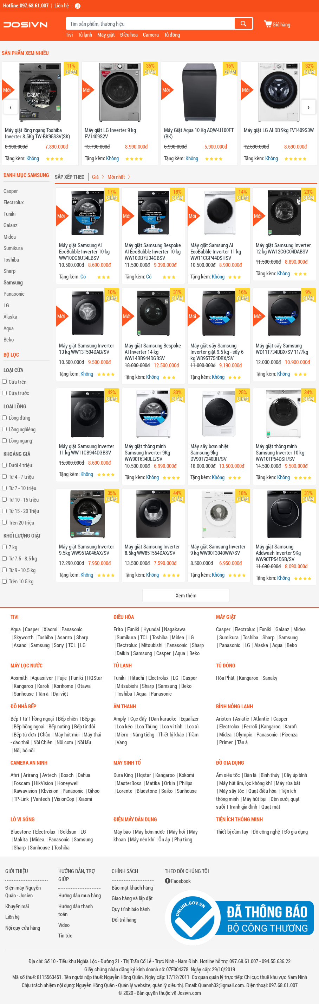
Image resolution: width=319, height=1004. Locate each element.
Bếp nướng (59, 726)
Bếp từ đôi (84, 726)
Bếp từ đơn (25, 734)
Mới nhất (116, 176)
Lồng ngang (20, 440)
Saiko (166, 790)
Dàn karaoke (163, 718)
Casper (11, 190)
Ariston (223, 718)
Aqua (9, 328)
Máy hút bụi (254, 798)
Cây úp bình (295, 774)
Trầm (193, 734)
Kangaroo (23, 685)
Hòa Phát (225, 677)
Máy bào (122, 831)
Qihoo (93, 790)
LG (6, 305)
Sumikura (13, 247)
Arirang (30, 774)
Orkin (169, 782)
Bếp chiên (68, 718)
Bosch (67, 774)
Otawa (84, 685)
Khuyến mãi (17, 906)
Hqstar (144, 774)
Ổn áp (164, 839)
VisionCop (64, 798)
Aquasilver (42, 677)
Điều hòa (129, 34)
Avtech (49, 774)
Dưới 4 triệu (20, 465)
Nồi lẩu (84, 742)
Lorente (124, 790)
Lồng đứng (19, 417)
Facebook (181, 880)
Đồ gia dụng (296, 831)
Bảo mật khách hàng (132, 887)
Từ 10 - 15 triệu (24, 499)
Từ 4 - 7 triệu (21, 476)
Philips (186, 782)
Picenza (290, 734)
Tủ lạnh (85, 34)
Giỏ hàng (281, 24)
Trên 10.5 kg (21, 581)
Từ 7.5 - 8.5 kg (23, 558)
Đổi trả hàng (124, 919)
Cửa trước (19, 392)
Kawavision (25, 790)
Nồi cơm (65, 742)
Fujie (62, 677)
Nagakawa (174, 629)
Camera (151, 34)
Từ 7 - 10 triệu (22, 487)
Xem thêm (186, 595)
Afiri (15, 774)
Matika (153, 782)
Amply (119, 718)
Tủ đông (172, 34)
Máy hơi (177, 831)
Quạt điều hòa (262, 790)
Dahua (84, 774)
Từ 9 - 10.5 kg (22, 569)
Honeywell (67, 782)
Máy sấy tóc (231, 790)
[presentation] (11, 107)
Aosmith (19, 677)
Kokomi (186, 774)
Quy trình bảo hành (131, 908)
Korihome (63, 685)
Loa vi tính (172, 726)
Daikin (123, 653)
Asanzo (64, 637)
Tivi (69, 34)
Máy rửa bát (288, 782)
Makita (21, 839)
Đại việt (60, 693)
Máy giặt (106, 34)
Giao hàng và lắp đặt (132, 898)
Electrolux (14, 202)
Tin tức (65, 935)
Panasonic (14, 293)
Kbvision (49, 790)
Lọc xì (192, 726)
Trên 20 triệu (21, 522)
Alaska (10, 316)
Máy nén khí (142, 839)
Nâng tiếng (143, 734)
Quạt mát (270, 806)
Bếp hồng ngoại (29, 726)
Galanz (10, 224)
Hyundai (151, 629)
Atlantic (261, 718)
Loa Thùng (147, 726)
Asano (20, 644)
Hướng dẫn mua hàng (79, 895)
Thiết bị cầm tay (232, 831)
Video (64, 924)
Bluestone (147, 790)
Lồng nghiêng (22, 429)
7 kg (13, 547)
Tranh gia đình (243, 806)
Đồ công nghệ (266, 831)
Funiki (9, 213)
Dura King (123, 774)
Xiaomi (50, 629)
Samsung (13, 282)
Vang (122, 742)
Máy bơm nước (150, 831)
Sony (59, 644)
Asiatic (242, 718)
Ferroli (250, 726)
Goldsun (68, 831)
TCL (72, 644)
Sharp (9, 270)
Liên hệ (61, 5)
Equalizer (190, 718)
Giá (95, 176)
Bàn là (250, 774)
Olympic (244, 734)
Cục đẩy (138, 718)
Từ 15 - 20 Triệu (24, 510)
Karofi (43, 685)
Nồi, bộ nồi (24, 750)
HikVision (43, 782)
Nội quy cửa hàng (22, 927)
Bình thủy (270, 774)
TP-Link (21, 798)
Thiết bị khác (171, 734)
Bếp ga (89, 718)
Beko (9, 339)
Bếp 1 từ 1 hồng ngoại (32, 718)
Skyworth (23, 637)
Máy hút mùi (66, 734)
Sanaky (270, 677)
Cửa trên (17, 381)
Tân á (43, 693)
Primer (226, 742)
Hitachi (137, 677)
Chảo (45, 734)
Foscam (22, 782)
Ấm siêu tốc (228, 774)
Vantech (41, 798)
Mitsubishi (151, 644)
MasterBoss (129, 782)
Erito (118, 629)
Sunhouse (24, 693)
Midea (10, 236)
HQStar (94, 677)
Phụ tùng (183, 839)
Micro (122, 734)
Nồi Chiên (42, 742)
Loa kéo (124, 726)
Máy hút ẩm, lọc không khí (245, 782)
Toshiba (11, 259)
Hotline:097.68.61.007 (25, 5)
